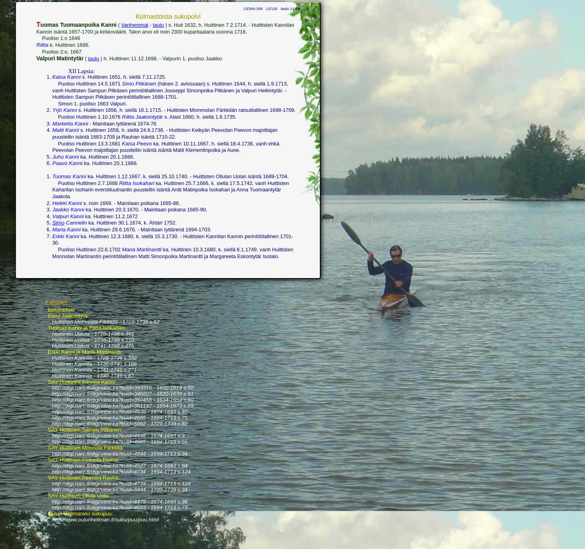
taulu (158, 25)
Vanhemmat (134, 25)
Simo (58, 223)
